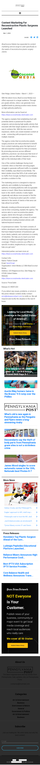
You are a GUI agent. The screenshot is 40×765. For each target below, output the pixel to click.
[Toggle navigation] (20, 13)
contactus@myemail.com (20, 684)
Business (21, 703)
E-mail (4, 741)
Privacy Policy (23, 760)
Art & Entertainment (21, 700)
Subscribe (20, 748)
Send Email (10, 263)
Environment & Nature (21, 706)
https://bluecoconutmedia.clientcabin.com (17, 115)
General (21, 708)
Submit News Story (20, 333)
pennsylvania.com (16, 762)
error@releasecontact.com (12, 296)
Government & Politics (21, 711)
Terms (14, 760)
